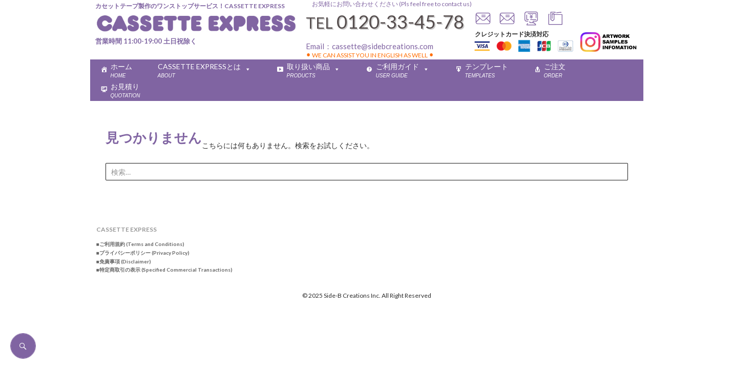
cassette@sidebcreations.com (382, 46)
